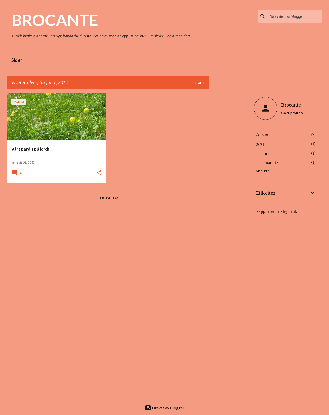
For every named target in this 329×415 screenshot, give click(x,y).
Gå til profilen (292, 113)
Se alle (199, 83)
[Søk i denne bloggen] (295, 16)
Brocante (291, 105)
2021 (260, 144)
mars (264, 153)
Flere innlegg (108, 198)
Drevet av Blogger (164, 407)
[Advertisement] (229, 170)
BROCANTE (54, 19)
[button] (99, 173)
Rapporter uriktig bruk (276, 211)
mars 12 (271, 163)
